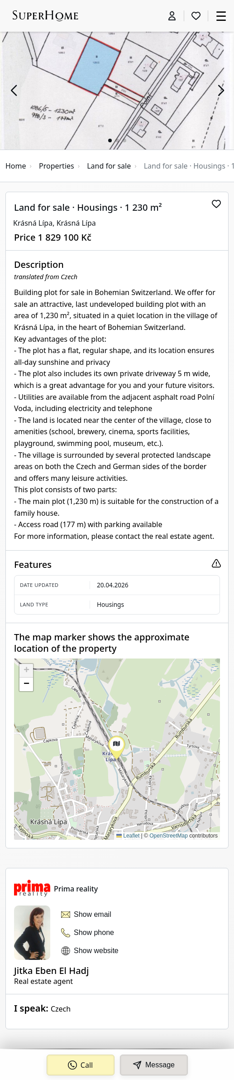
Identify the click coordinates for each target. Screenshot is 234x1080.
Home (15, 166)
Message (154, 1065)
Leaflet (127, 836)
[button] (13, 91)
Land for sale (109, 166)
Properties (56, 166)
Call (80, 1065)
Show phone (94, 932)
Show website (96, 950)
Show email (92, 914)
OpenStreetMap (168, 836)
